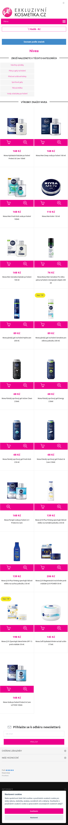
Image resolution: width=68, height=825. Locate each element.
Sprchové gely (17, 82)
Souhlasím (34, 811)
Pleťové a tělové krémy (17, 76)
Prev (3, 775)
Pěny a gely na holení (17, 70)
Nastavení (34, 818)
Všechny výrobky (17, 65)
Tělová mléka (17, 88)
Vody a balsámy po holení (17, 93)
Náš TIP (40, 295)
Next (7, 775)
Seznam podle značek (34, 42)
